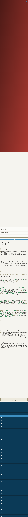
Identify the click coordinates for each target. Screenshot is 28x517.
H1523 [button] (14, 308)
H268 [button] (22, 283)
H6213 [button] (27, 309)
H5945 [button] (15, 282)
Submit (14, 239)
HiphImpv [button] (8, 301)
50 (1, 475)
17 (1, 427)
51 (1, 477)
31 (1, 448)
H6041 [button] (1, 304)
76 (1, 513)
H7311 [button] (26, 306)
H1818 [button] (19, 302)
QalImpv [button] (8, 305)
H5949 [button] (21, 301)
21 (1, 433)
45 (1, 468)
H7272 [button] (25, 310)
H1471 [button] (16, 286)
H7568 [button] (7, 310)
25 (1, 439)
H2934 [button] (15, 310)
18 (1, 429)
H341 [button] (7, 283)
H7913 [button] (6, 316)
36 (1, 455)
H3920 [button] (1, 311)
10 (1, 417)
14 (1, 423)
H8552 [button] (1, 290)
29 (1, 445)
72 (1, 507)
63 (1, 494)
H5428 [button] (13, 290)
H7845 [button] (20, 309)
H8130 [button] (13, 306)
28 (1, 443)
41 (1, 462)
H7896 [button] (3, 320)
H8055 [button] (6, 281)
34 (1, 452)
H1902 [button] (8, 314)
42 (1, 464)
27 (1, 442)
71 (1, 506)
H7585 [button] (19, 315)
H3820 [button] (23, 279)
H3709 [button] (3, 314)
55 (1, 483)
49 (1, 474)
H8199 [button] (14, 285)
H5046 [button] (5, 301)
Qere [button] (26, 303)
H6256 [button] (3, 296)
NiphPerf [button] (3, 311)
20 (1, 432)
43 (1, 465)
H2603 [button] (6, 305)
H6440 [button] (17, 319)
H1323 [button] (4, 308)
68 (1, 502)
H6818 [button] (18, 303)
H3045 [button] (8, 297)
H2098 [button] (11, 310)
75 (1, 512)
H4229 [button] (11, 287)
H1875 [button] (23, 298)
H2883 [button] (12, 309)
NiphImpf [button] (20, 317)
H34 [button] (5, 317)
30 (1, 446)
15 (1, 424)
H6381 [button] (15, 280)
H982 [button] (23, 297)
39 (1, 459)
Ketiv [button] (21, 290)
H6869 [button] (8, 296)
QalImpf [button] (8, 281)
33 (1, 451)
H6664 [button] (21, 285)
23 (1, 436)
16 (1, 426)
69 (1, 503)
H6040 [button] (1, 306)
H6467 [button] (22, 313)
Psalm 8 (14, 398)
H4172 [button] (12, 320)
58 (1, 487)
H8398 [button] (15, 294)
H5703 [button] (1, 288)
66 (1, 499)
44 (1, 467)
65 (1, 497)
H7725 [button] (16, 283)
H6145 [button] (19, 290)
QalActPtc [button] (10, 283)
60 (1, 490)
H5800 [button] (14, 298)
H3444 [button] (23, 308)
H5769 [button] (23, 287)
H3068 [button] (15, 279)
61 (1, 491)
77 (1, 515)
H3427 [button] (1, 285)
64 (1, 496)
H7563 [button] (3, 287)
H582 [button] (19, 321)
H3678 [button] (10, 285)
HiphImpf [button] (7, 279)
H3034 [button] (5, 279)
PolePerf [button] (1, 293)
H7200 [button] (20, 305)
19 (1, 430)
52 (1, 478)
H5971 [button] (16, 301)
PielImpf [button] (5, 280)
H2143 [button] (4, 291)
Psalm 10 (14, 400)
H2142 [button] (26, 302)
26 (1, 440)
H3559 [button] (26, 292)
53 (1, 480)
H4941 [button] (13, 293)
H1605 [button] (7, 286)
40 (1, 461)
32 (1, 449)
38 (1, 458)
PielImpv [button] (8, 300)
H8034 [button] (8, 282)
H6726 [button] (1, 301)
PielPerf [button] (25, 286)
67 (1, 500)
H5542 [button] (12, 314)
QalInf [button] (18, 283)
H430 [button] (9, 316)
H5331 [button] (24, 289)
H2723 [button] (15, 289)
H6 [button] (23, 286)
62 (1, 493)
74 (1, 510)
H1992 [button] (16, 291)
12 (1, 420)
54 (1, 481)
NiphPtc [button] (17, 280)
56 (1, 484)
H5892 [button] (23, 290)
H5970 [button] (14, 281)
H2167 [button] (26, 281)
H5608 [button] (3, 280)
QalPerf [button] (3, 285)
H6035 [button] (24, 303)
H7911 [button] (10, 303)
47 (1, 471)
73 (1, 509)
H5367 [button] (14, 313)
